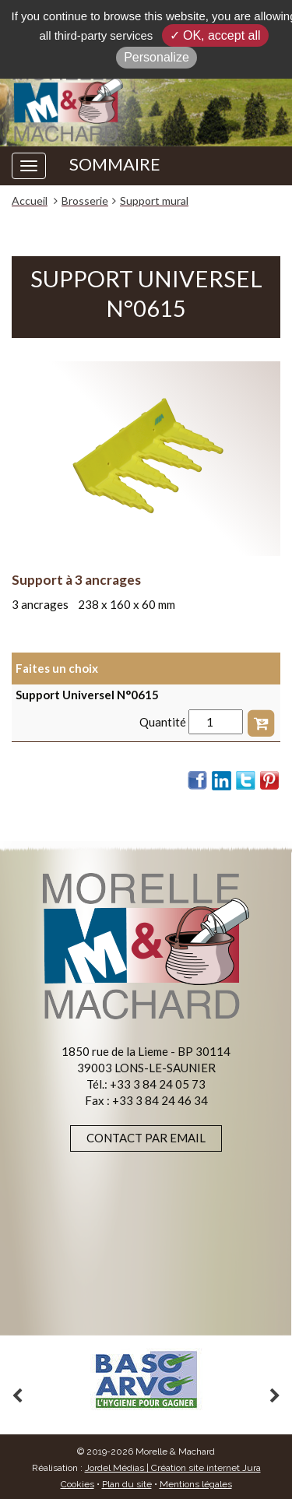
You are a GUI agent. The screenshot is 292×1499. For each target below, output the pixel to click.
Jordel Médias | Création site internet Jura (173, 1467)
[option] (146, 1379)
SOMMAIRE (114, 164)
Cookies (77, 1484)
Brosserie (85, 200)
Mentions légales (196, 1484)
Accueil (29, 200)
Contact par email (146, 1138)
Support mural (154, 200)
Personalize (156, 57)
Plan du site (127, 1484)
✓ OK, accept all (215, 35)
